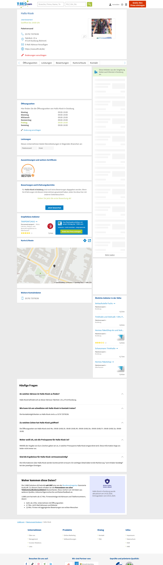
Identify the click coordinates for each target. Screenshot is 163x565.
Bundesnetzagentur (70, 485)
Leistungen (46, 62)
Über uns (32, 535)
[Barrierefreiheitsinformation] (123, 4)
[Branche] (50, 4)
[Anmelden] (115, 4)
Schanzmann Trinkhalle (105, 348)
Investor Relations (35, 543)
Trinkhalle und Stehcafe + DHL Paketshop (110, 316)
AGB (128, 543)
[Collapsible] (122, 394)
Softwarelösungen (70, 539)
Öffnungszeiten (30, 62)
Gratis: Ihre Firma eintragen (137, 4)
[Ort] (75, 4)
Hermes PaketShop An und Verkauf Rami (110, 330)
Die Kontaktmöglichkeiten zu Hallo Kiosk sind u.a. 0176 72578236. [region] (44, 414)
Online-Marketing (70, 535)
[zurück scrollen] (19, 62)
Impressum (131, 535)
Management (33, 539)
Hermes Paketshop (103, 361)
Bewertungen (62, 62)
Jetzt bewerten (54, 207)
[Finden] (89, 4)
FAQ (100, 539)
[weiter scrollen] (125, 62)
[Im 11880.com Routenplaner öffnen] (85, 240)
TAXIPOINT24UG (28, 221)
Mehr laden (110, 255)
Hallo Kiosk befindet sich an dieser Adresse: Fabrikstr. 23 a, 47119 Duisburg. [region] (48, 400)
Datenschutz (131, 539)
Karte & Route (79, 62)
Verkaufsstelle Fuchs (104, 303)
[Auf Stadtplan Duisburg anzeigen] (89, 240)
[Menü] (127, 4)
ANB (128, 546)
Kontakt (94, 62)
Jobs (30, 546)
